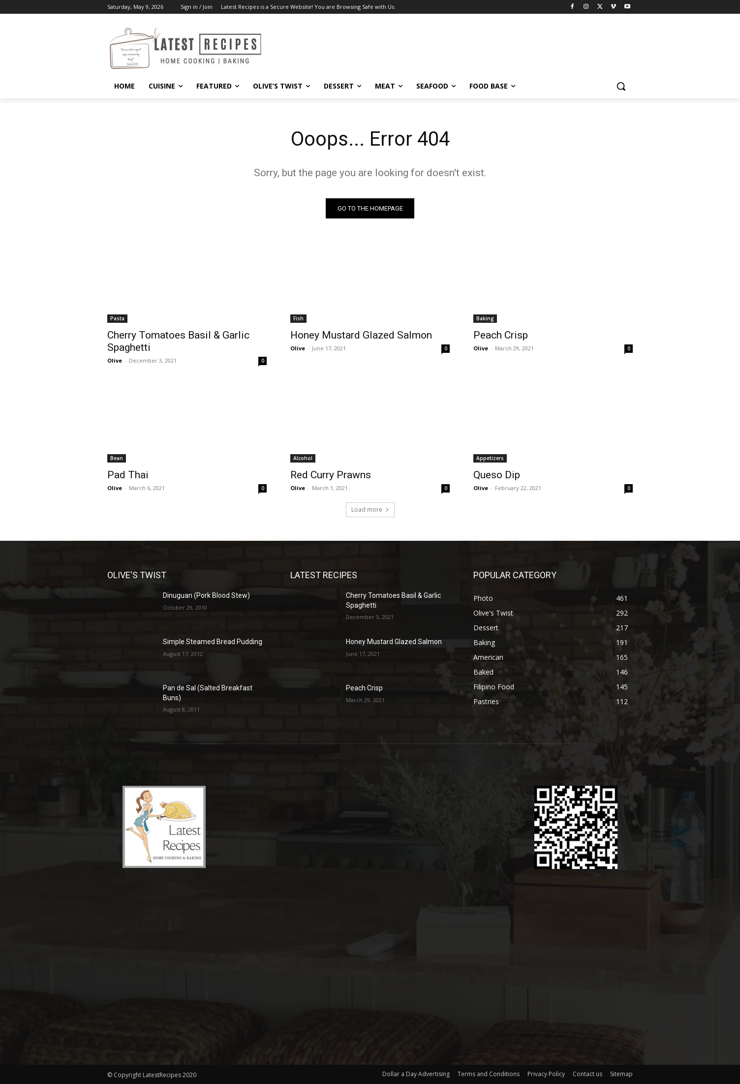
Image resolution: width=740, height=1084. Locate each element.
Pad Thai (128, 475)
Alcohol (302, 458)
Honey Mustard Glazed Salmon (361, 335)
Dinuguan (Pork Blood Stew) (206, 595)
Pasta (117, 318)
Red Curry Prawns (330, 475)
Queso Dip (496, 475)
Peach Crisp (500, 335)
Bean (116, 458)
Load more (370, 509)
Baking (485, 318)
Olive (114, 360)
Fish (298, 318)
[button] (621, 86)
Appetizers (490, 458)
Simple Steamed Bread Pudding (212, 642)
